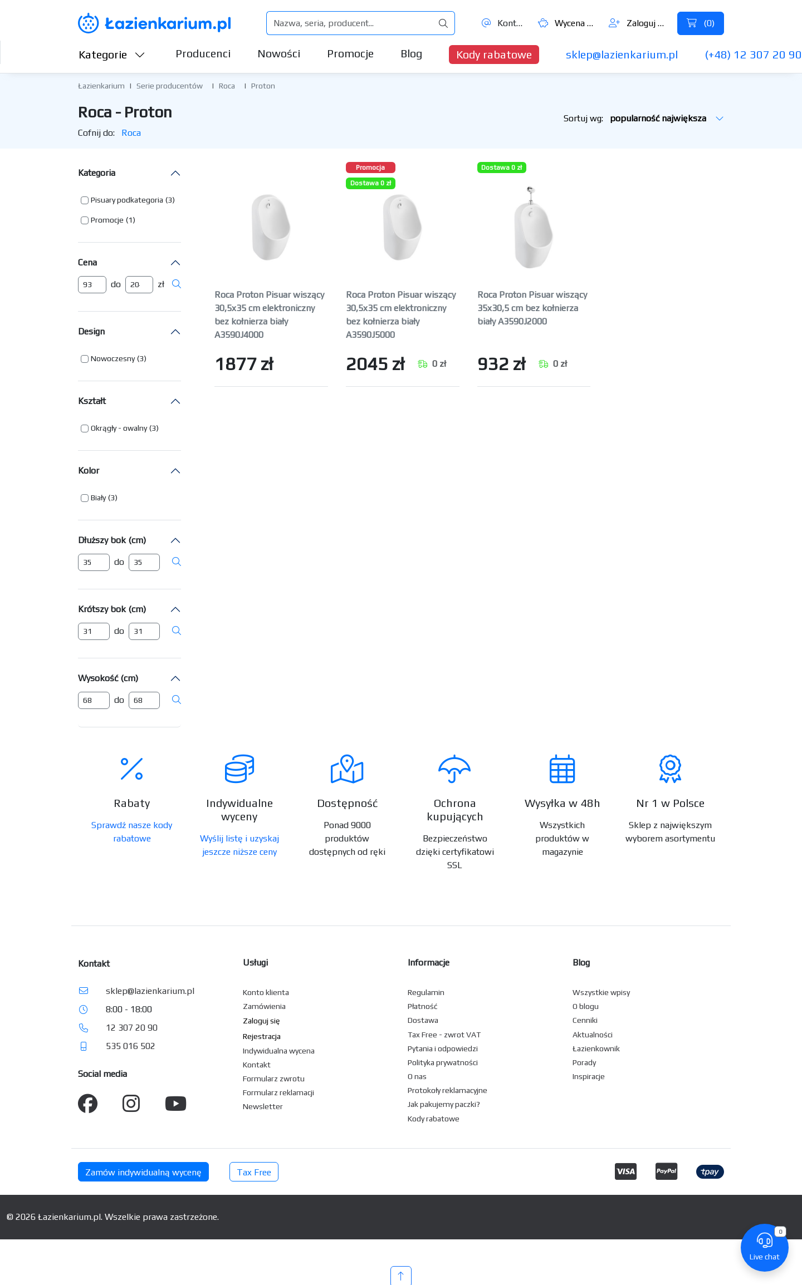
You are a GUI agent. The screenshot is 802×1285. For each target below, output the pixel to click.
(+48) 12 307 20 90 (753, 54)
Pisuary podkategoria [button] (127, 199)
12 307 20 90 (132, 1027)
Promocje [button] (107, 219)
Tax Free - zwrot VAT (444, 1034)
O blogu (586, 1006)
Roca (227, 85)
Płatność (423, 1006)
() (701, 23)
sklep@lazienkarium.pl (622, 54)
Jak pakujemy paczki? (444, 1104)
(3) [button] (170, 199)
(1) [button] (130, 219)
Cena (87, 262)
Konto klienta (266, 992)
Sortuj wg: (644, 118)
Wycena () (567, 23)
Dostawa (423, 1020)
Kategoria (96, 173)
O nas (417, 1076)
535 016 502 (130, 1046)
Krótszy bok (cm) (112, 609)
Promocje (350, 53)
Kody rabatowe (494, 54)
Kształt (92, 401)
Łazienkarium (101, 85)
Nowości (278, 53)
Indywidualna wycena (279, 1050)
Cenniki (585, 1020)
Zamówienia (264, 1006)
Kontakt (504, 23)
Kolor (88, 470)
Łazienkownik (596, 1048)
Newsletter (263, 1106)
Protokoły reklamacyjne (447, 1090)
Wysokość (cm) (108, 678)
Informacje (428, 962)
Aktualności (593, 1034)
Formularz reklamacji (278, 1092)
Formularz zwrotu (274, 1078)
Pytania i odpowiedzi (443, 1048)
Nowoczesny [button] (113, 358)
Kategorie (112, 54)
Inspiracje (589, 1076)
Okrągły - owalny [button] (119, 428)
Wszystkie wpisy (601, 992)
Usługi (255, 962)
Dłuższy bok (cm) (112, 540)
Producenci (203, 53)
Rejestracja (262, 1036)
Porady (584, 1062)
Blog (411, 53)
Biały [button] (98, 497)
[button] (128, 200)
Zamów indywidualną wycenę (143, 1172)
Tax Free (254, 1172)
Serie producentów (169, 85)
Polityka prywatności (443, 1062)
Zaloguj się (638, 23)
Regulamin (426, 992)
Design (91, 331)
